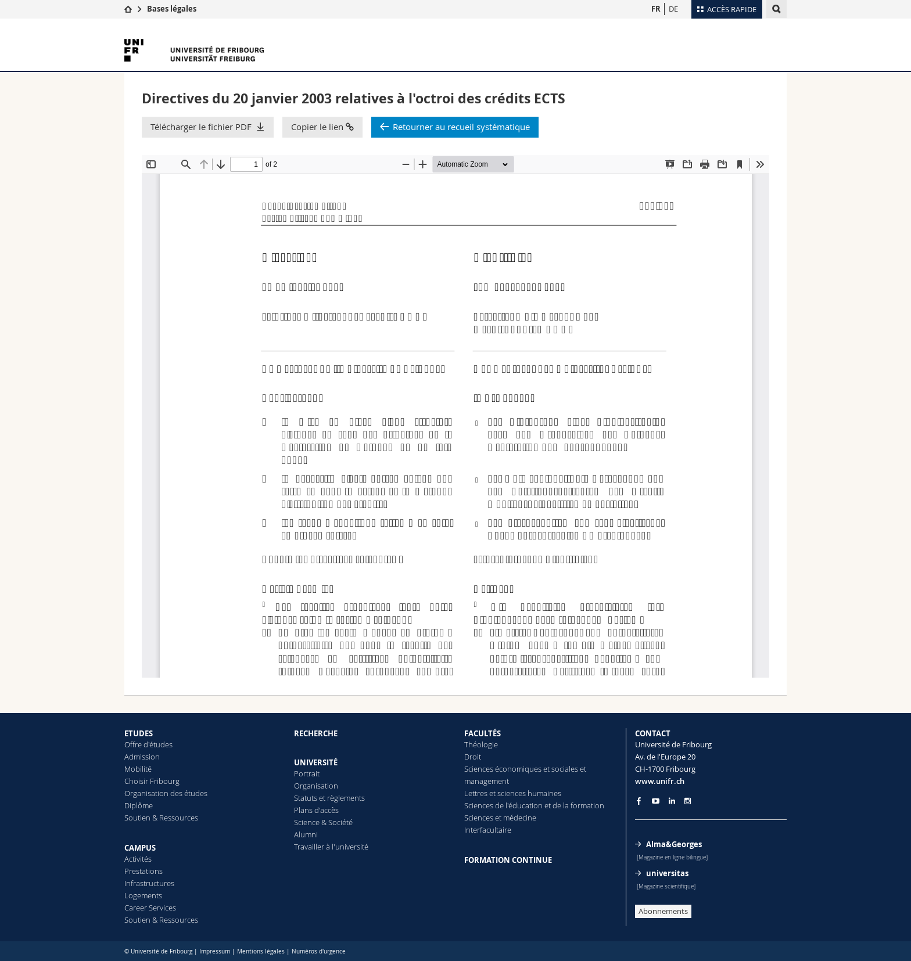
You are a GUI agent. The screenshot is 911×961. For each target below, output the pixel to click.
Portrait (307, 773)
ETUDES (138, 733)
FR (656, 8)
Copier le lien (322, 126)
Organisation (316, 785)
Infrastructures (149, 883)
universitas (667, 873)
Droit (472, 756)
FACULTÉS (482, 733)
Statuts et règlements (329, 798)
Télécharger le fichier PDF (201, 126)
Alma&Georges (674, 844)
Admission (142, 756)
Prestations (143, 871)
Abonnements (663, 911)
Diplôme (138, 805)
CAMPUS (140, 848)
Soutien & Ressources (161, 817)
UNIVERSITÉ (316, 762)
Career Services (150, 907)
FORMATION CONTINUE (508, 860)
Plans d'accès (316, 810)
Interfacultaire (487, 830)
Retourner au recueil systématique (461, 126)
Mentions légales (261, 951)
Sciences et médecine (500, 817)
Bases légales (171, 8)
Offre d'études (148, 744)
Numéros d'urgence (319, 951)
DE (673, 8)
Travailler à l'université (331, 846)
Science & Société (323, 822)
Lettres (475, 793)
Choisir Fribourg (152, 781)
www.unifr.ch (659, 781)
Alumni (306, 834)
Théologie (481, 744)
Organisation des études (165, 793)
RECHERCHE (316, 733)
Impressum (214, 951)
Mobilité (138, 769)
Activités (138, 859)
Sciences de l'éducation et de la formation (534, 805)
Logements (143, 895)
